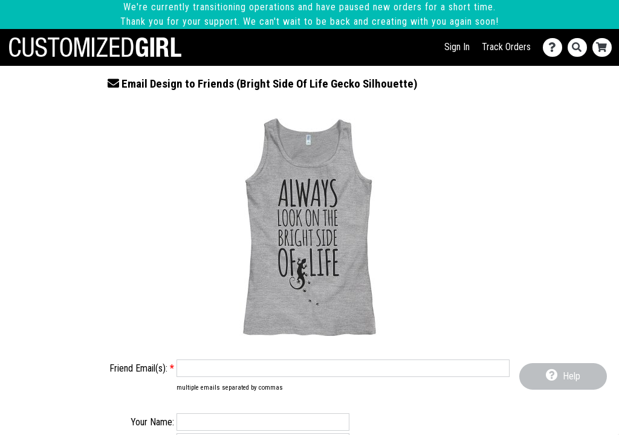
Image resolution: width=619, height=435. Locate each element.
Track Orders (506, 47)
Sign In (457, 47)
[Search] (580, 47)
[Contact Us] (555, 47)
